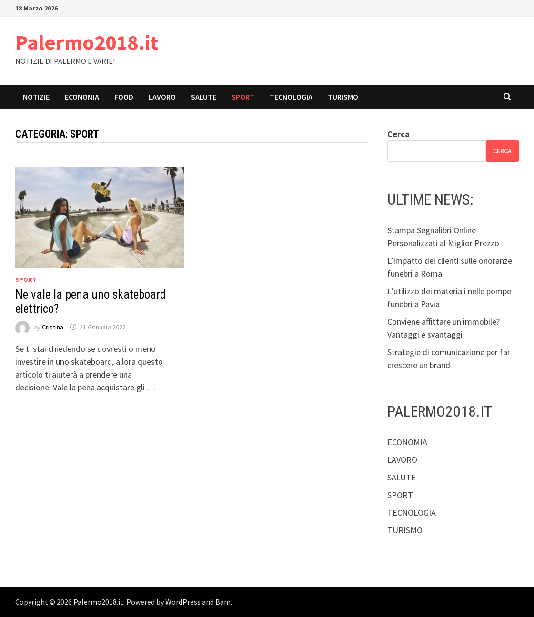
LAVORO (162, 96)
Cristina (52, 327)
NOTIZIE (36, 96)
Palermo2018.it (86, 42)
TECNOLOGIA (291, 96)
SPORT (243, 96)
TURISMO (343, 96)
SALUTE (203, 96)
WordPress (183, 602)
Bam (223, 602)
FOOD (123, 96)
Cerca (398, 134)
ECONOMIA (82, 96)
